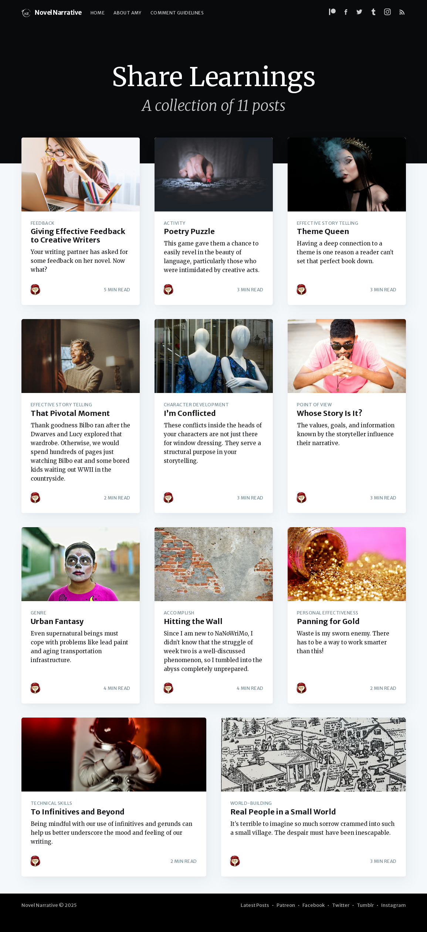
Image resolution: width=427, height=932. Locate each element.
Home (98, 13)
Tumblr (365, 905)
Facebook (313, 905)
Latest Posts (255, 905)
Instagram (393, 905)
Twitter (340, 905)
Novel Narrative (51, 13)
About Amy (127, 13)
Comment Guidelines (177, 13)
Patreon (286, 905)
